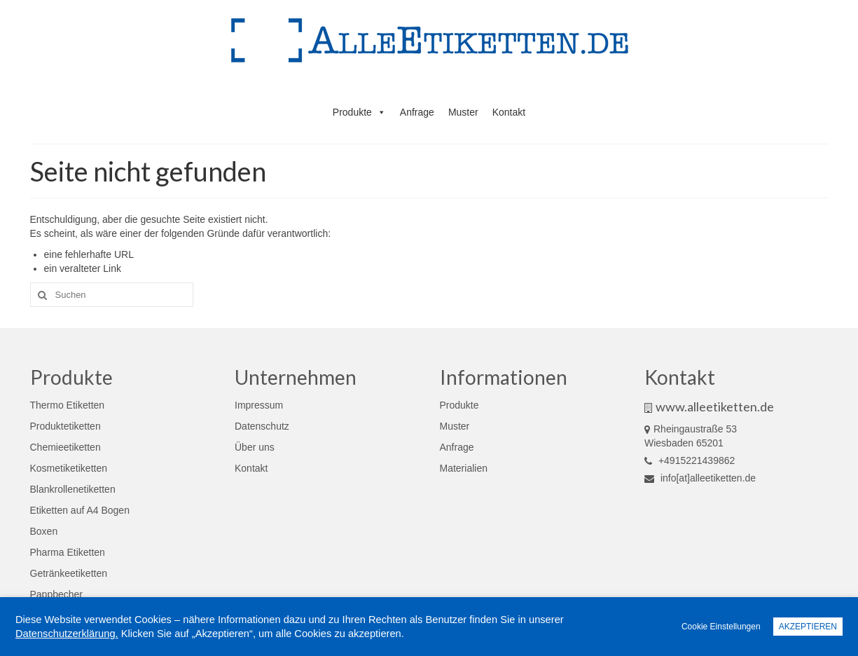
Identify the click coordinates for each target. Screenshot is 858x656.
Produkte (359, 112)
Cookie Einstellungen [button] (721, 626)
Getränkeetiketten (69, 573)
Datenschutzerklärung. (66, 633)
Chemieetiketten (65, 447)
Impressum (259, 405)
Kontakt (508, 112)
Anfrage (417, 112)
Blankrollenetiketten (73, 489)
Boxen (44, 531)
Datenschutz (262, 426)
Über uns (255, 447)
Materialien (463, 468)
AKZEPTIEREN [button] (808, 626)
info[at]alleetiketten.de (700, 478)
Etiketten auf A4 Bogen (80, 510)
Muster (463, 112)
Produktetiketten (65, 426)
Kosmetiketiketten (69, 468)
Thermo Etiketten (67, 405)
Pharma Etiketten (67, 552)
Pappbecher (56, 594)
